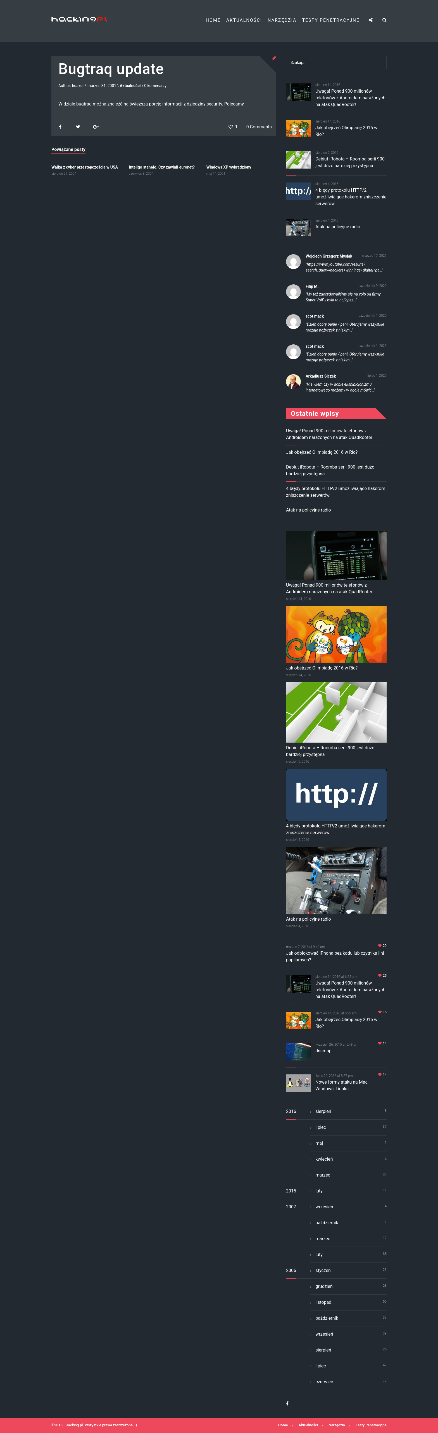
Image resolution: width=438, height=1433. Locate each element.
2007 (291, 1206)
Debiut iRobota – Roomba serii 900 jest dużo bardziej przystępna (330, 751)
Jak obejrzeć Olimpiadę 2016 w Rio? (322, 452)
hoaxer (78, 86)
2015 (291, 1191)
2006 (291, 1270)
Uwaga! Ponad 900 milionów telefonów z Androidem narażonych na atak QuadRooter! (350, 97)
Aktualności (244, 20)
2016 (291, 1111)
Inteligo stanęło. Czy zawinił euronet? (162, 167)
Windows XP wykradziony (228, 167)
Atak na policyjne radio (337, 226)
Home (213, 20)
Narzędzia (282, 20)
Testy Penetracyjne (331, 20)
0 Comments (259, 127)
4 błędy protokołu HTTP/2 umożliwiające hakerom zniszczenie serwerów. (351, 197)
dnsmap (323, 1050)
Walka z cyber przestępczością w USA (84, 167)
